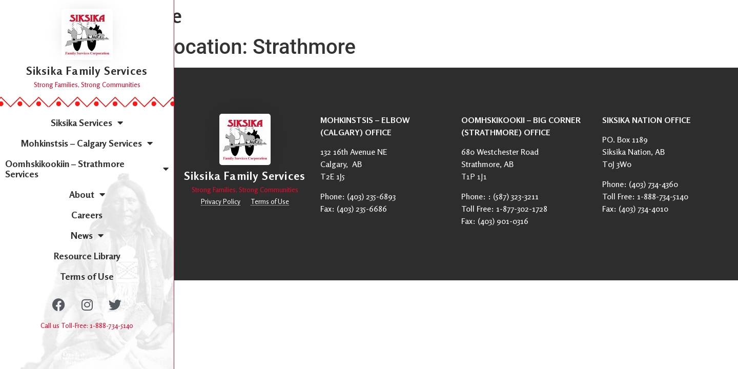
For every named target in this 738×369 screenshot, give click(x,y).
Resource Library (87, 255)
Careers (86, 214)
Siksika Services (87, 122)
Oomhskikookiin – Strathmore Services (87, 168)
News (87, 235)
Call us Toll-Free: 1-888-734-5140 (86, 325)
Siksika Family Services (87, 70)
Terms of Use (87, 276)
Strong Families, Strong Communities (87, 84)
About (87, 194)
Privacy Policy (220, 201)
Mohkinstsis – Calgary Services (87, 143)
